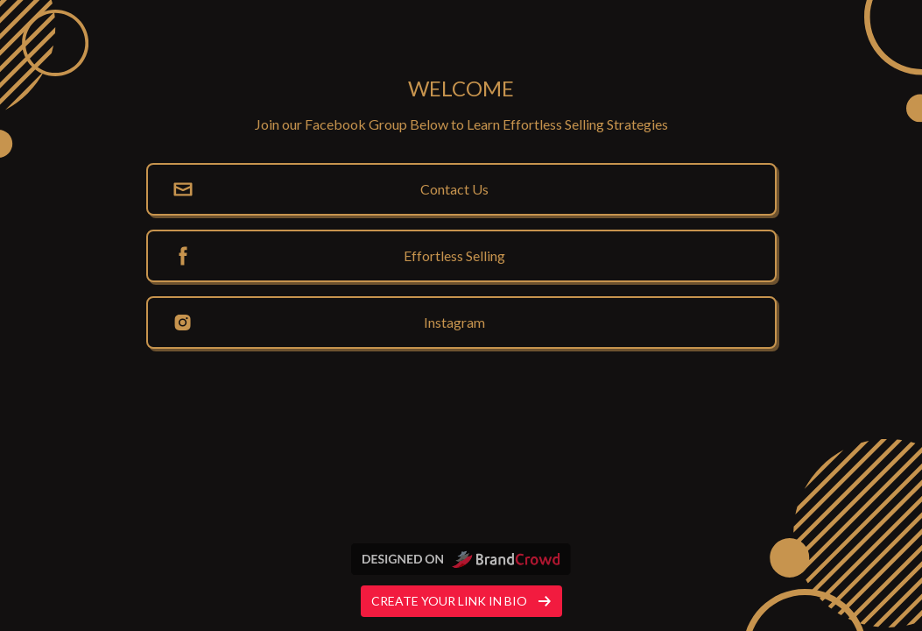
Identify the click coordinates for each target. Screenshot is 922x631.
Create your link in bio (461, 600)
